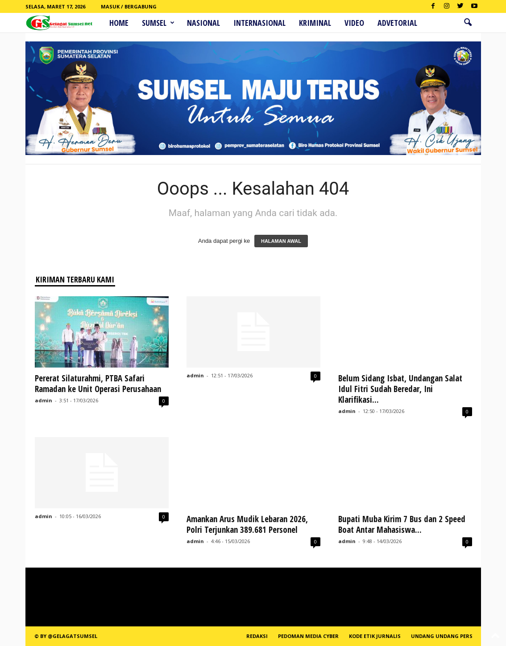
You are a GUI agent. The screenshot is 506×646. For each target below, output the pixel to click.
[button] (467, 23)
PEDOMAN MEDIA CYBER (308, 636)
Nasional (203, 22)
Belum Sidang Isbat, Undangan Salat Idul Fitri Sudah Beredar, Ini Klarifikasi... (400, 388)
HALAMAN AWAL (281, 241)
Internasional (259, 22)
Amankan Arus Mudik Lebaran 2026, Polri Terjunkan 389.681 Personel (247, 524)
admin (43, 400)
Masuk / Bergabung (129, 6)
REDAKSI (257, 636)
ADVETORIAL (397, 22)
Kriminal (315, 22)
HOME (119, 22)
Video (354, 22)
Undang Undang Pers (442, 636)
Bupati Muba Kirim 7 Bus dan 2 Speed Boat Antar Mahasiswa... (401, 524)
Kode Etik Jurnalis (375, 636)
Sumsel (158, 23)
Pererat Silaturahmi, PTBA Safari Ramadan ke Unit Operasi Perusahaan (98, 383)
